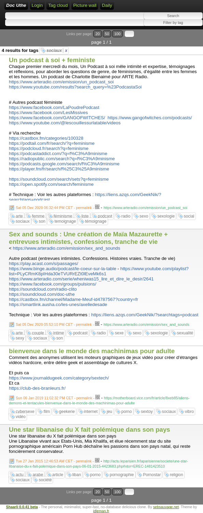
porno (126, 411)
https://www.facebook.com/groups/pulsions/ (52, 284)
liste (85, 216)
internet (91, 411)
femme (38, 216)
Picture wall (84, 5)
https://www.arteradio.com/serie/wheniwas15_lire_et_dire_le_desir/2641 (81, 278)
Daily (107, 5)
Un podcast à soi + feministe (52, 60)
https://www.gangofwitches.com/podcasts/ (150, 117)
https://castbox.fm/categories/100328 (46, 138)
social (189, 216)
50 (107, 34)
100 (117, 34)
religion (176, 474)
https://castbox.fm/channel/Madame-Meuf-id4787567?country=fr (73, 299)
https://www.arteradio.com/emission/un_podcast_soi (61, 81)
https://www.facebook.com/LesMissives (48, 112)
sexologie (166, 216)
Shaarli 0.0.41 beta (22, 507)
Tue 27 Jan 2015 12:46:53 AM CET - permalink (54, 461)
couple (38, 333)
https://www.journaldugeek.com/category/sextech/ (59, 377)
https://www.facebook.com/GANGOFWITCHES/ (57, 117)
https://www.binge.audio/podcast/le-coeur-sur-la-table (62, 268)
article (57, 474)
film (46, 411)
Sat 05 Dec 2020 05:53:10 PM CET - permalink (54, 324)
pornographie (122, 474)
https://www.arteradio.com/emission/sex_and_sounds (66, 248)
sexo (143, 216)
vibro (189, 411)
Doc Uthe (16, 5)
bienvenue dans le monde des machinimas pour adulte (92, 351)
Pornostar (152, 474)
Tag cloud (58, 5)
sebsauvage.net (166, 507)
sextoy (147, 411)
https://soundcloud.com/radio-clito (43, 289)
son (42, 221)
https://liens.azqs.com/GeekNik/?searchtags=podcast (145, 314)
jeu (109, 411)
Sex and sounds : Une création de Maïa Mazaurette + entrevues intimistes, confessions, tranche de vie (88, 238)
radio (126, 216)
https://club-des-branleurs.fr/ (37, 388)
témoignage (96, 221)
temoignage (65, 221)
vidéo (21, 416)
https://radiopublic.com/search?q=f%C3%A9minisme (62, 158)
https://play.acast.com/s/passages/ (43, 263)
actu (20, 474)
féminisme (63, 216)
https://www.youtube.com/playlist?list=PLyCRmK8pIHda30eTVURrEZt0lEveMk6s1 (99, 271)
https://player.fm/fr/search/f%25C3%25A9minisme (59, 168)
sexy (20, 338)
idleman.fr (101, 511)
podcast (105, 216)
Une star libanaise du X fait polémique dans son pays (89, 429)
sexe (119, 333)
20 (97, 34)
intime (58, 333)
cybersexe (25, 411)
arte (19, 216)
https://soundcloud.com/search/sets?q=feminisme (59, 179)
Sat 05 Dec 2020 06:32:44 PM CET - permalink (54, 208)
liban (76, 474)
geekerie (67, 411)
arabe (37, 474)
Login (37, 5)
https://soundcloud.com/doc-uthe (42, 294)
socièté (45, 479)
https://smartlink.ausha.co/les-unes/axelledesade (58, 304)
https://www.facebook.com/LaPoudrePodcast (54, 107)
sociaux (56, 50)
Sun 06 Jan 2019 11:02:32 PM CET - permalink (54, 398)
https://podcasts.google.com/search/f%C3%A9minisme (64, 163)
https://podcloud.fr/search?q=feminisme (49, 148)
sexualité (185, 333)
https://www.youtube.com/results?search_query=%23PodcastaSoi (75, 86)
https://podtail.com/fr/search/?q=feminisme (52, 143)
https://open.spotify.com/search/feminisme (51, 184)
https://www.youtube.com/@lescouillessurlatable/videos (65, 122)
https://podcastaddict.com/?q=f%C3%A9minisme (58, 153)
